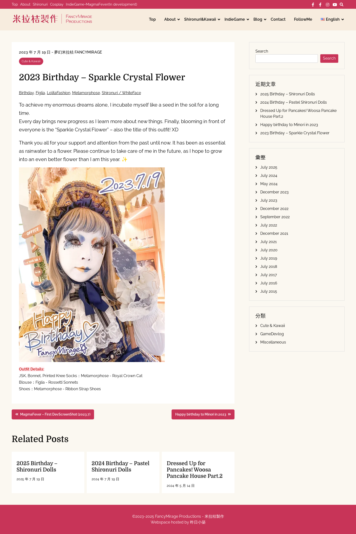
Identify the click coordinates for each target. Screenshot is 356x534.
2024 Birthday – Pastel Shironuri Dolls (120, 466)
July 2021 (268, 241)
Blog (257, 19)
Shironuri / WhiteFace (121, 93)
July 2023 (268, 200)
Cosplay (56, 4)
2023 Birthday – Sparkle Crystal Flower (295, 133)
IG (327, 4)
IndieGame (235, 19)
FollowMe (303, 19)
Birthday (26, 93)
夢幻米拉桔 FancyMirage (78, 52)
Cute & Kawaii (31, 61)
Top (15, 4)
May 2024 (269, 183)
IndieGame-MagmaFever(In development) (101, 4)
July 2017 (268, 274)
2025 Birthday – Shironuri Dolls (37, 466)
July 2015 (268, 291)
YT (334, 4)
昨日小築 (198, 522)
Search (261, 51)
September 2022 (275, 217)
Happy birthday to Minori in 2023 (289, 124)
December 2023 (274, 192)
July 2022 (268, 225)
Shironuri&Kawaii (200, 19)
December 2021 (274, 233)
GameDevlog (272, 334)
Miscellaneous (273, 342)
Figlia (40, 93)
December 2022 (274, 208)
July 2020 (269, 250)
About (25, 4)
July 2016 (268, 283)
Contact (278, 19)
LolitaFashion (58, 93)
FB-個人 (313, 4)
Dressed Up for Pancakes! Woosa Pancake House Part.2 (195, 469)
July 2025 (268, 167)
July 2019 (268, 258)
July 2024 (268, 175)
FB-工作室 (320, 4)
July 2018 (268, 266)
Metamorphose (86, 93)
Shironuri (40, 4)
